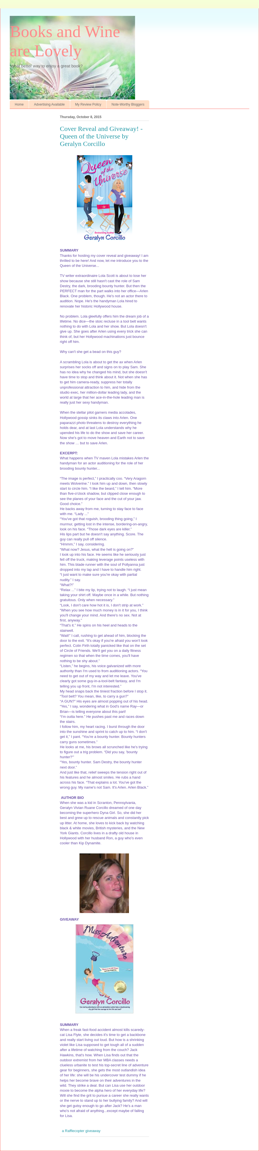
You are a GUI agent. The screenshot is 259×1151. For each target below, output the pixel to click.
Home (19, 104)
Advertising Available (49, 104)
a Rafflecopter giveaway (81, 1131)
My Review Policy (88, 104)
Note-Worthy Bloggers (128, 104)
